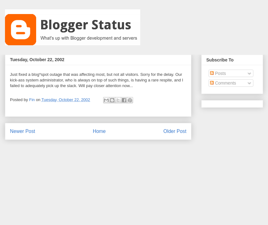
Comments (223, 83)
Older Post (174, 131)
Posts (218, 73)
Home (99, 131)
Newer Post (22, 131)
